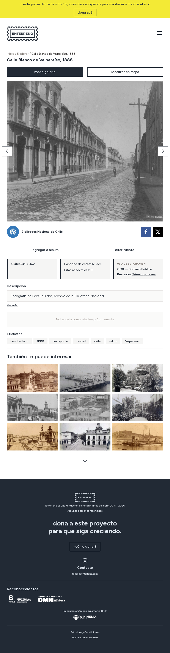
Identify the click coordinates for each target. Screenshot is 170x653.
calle (97, 341)
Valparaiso (132, 341)
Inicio (10, 54)
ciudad (81, 341)
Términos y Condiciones (85, 632)
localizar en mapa (125, 72)
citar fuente (124, 250)
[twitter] (158, 232)
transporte (60, 341)
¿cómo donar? (85, 546)
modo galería (44, 72)
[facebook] (146, 232)
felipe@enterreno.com (85, 573)
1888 (40, 341)
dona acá (85, 12)
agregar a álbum (45, 250)
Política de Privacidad (85, 637)
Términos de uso (144, 274)
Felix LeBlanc (19, 341)
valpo (112, 341)
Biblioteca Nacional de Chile (42, 232)
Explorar (23, 54)
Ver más (12, 305)
